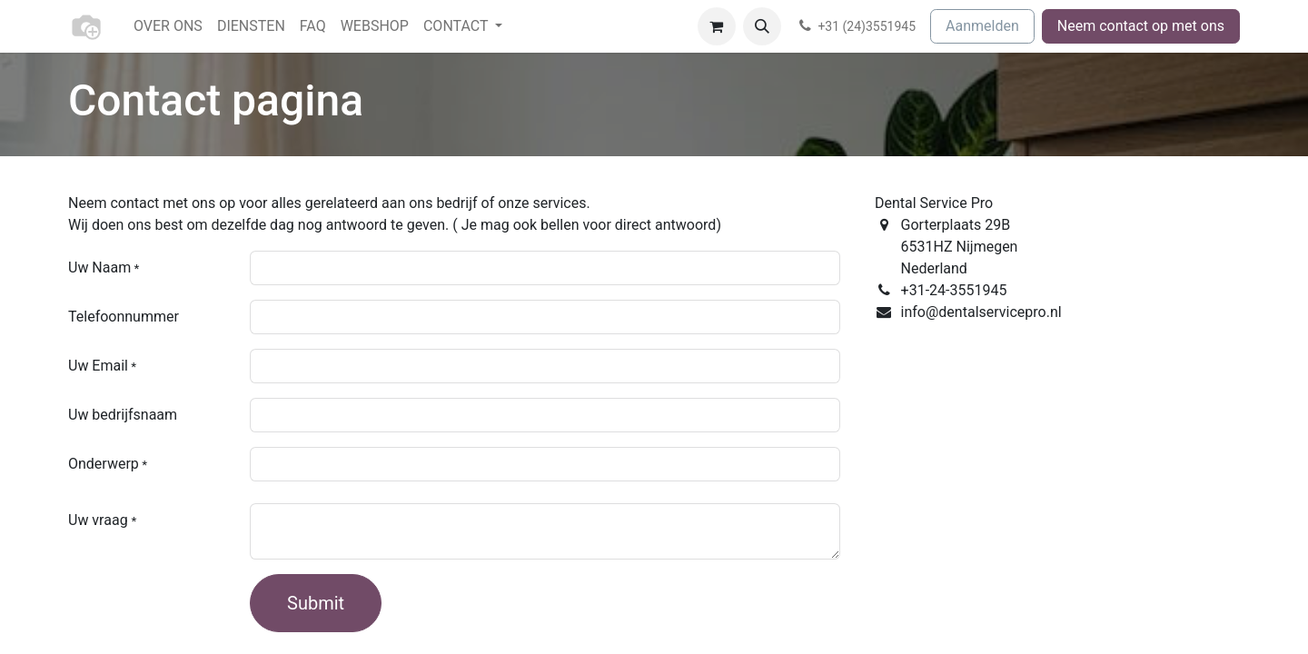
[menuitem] (168, 26)
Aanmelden (982, 26)
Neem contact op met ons (1140, 26)
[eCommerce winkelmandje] (717, 26)
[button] (762, 26)
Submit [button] (315, 603)
